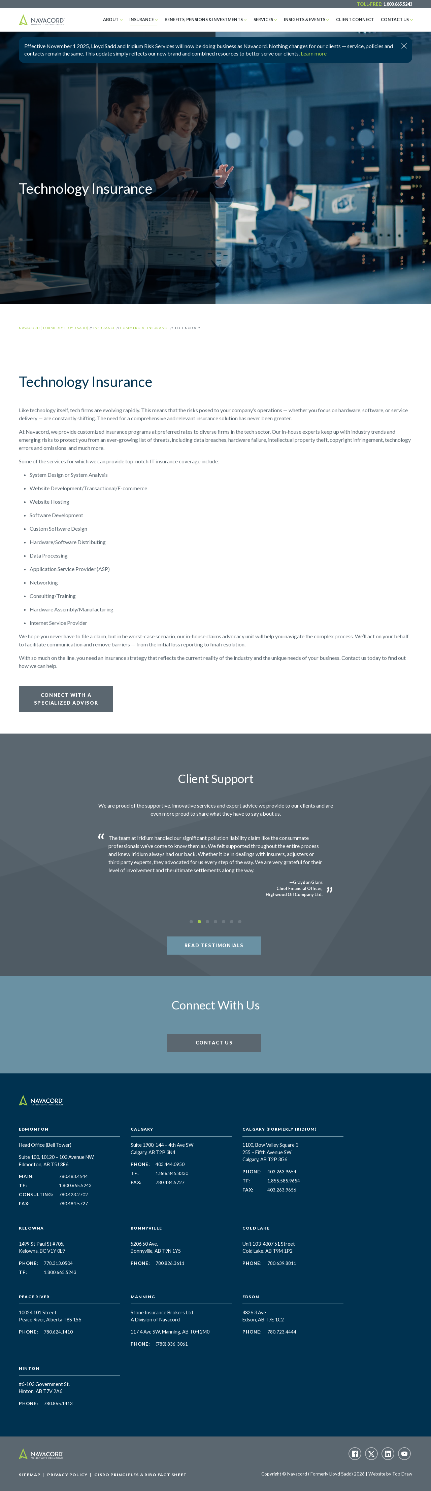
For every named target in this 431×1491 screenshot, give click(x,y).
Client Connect (359, 19)
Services (272, 19)
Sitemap (29, 1474)
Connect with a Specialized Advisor (66, 698)
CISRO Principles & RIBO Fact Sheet (140, 1474)
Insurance (157, 19)
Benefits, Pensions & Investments (216, 19)
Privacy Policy (67, 1474)
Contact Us (396, 19)
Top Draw (402, 1474)
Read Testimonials (214, 945)
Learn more (314, 53)
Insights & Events (312, 19)
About (128, 19)
